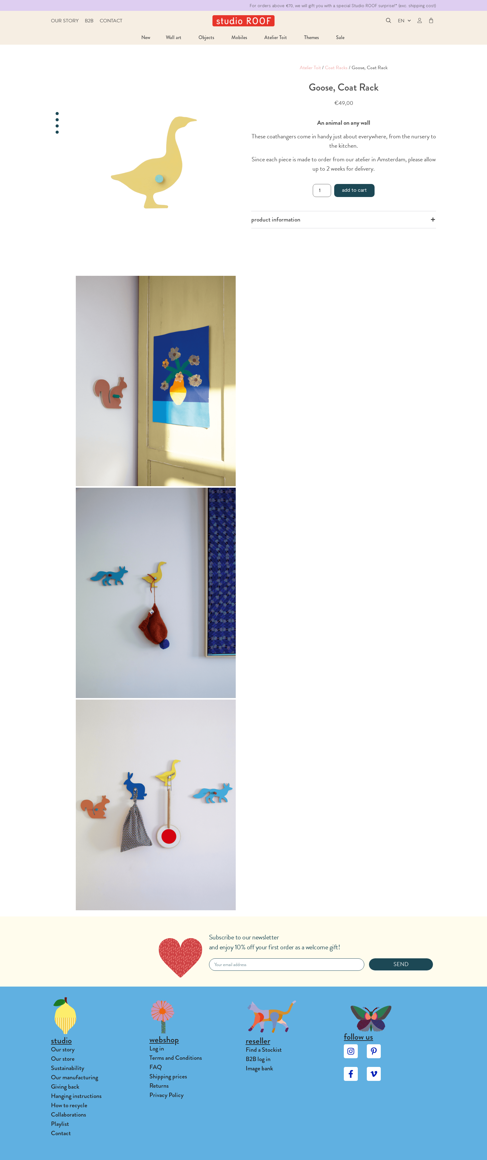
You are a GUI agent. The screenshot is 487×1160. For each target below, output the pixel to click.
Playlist (60, 1123)
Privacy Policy (166, 1095)
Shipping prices (168, 1076)
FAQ (155, 1067)
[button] (389, 21)
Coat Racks (336, 67)
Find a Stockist (264, 1049)
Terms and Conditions (175, 1057)
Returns (159, 1085)
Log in (156, 1048)
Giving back (65, 1086)
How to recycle (69, 1105)
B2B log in (258, 1059)
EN (404, 21)
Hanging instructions (76, 1095)
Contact (111, 20)
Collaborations (68, 1114)
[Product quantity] (322, 190)
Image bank (259, 1068)
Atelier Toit (310, 67)
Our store (63, 1058)
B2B (89, 20)
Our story (65, 20)
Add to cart (354, 190)
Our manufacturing (74, 1077)
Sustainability (67, 1068)
